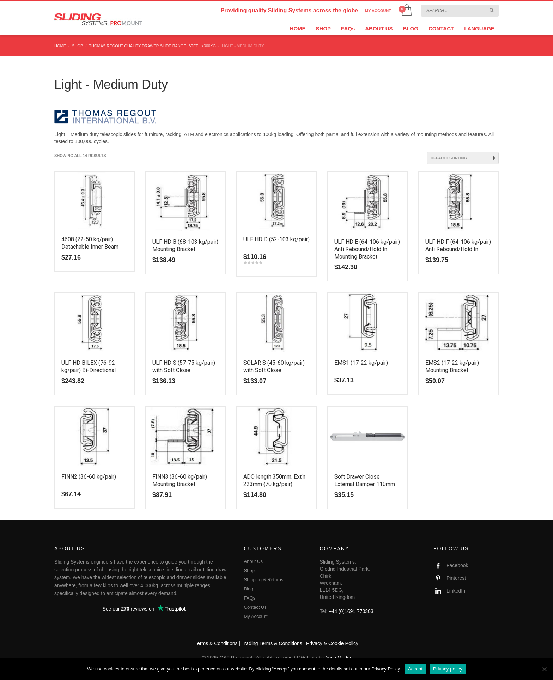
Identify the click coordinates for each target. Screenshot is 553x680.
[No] (544, 669)
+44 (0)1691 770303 (351, 611)
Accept (415, 669)
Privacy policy (447, 669)
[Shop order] (463, 158)
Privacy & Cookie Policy (332, 643)
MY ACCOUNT (378, 10)
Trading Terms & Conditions (272, 643)
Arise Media (338, 658)
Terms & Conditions (216, 643)
